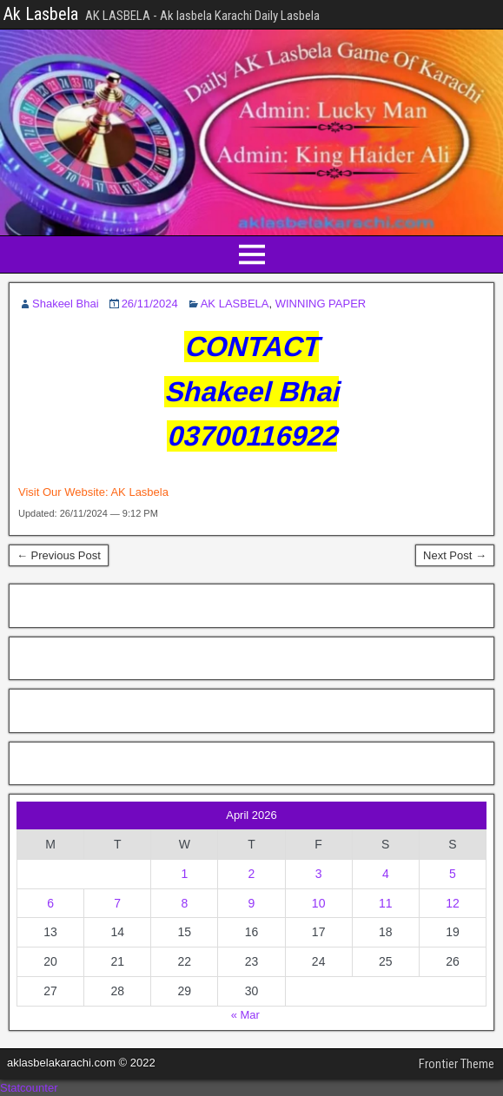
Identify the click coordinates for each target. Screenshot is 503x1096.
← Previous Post (59, 555)
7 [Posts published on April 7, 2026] (117, 903)
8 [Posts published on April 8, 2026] (184, 903)
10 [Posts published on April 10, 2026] (319, 903)
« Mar (245, 1014)
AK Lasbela (139, 491)
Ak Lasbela (40, 13)
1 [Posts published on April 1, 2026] (184, 874)
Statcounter (29, 1087)
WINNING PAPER (321, 303)
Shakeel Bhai (65, 303)
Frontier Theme (456, 1064)
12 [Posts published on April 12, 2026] (453, 903)
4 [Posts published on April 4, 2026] (385, 874)
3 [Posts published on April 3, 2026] (318, 874)
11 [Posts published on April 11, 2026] (386, 903)
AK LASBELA (235, 303)
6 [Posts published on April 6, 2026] (50, 903)
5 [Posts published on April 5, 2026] (452, 874)
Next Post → (454, 555)
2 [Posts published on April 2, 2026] (251, 874)
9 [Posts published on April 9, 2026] (251, 903)
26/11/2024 (150, 303)
